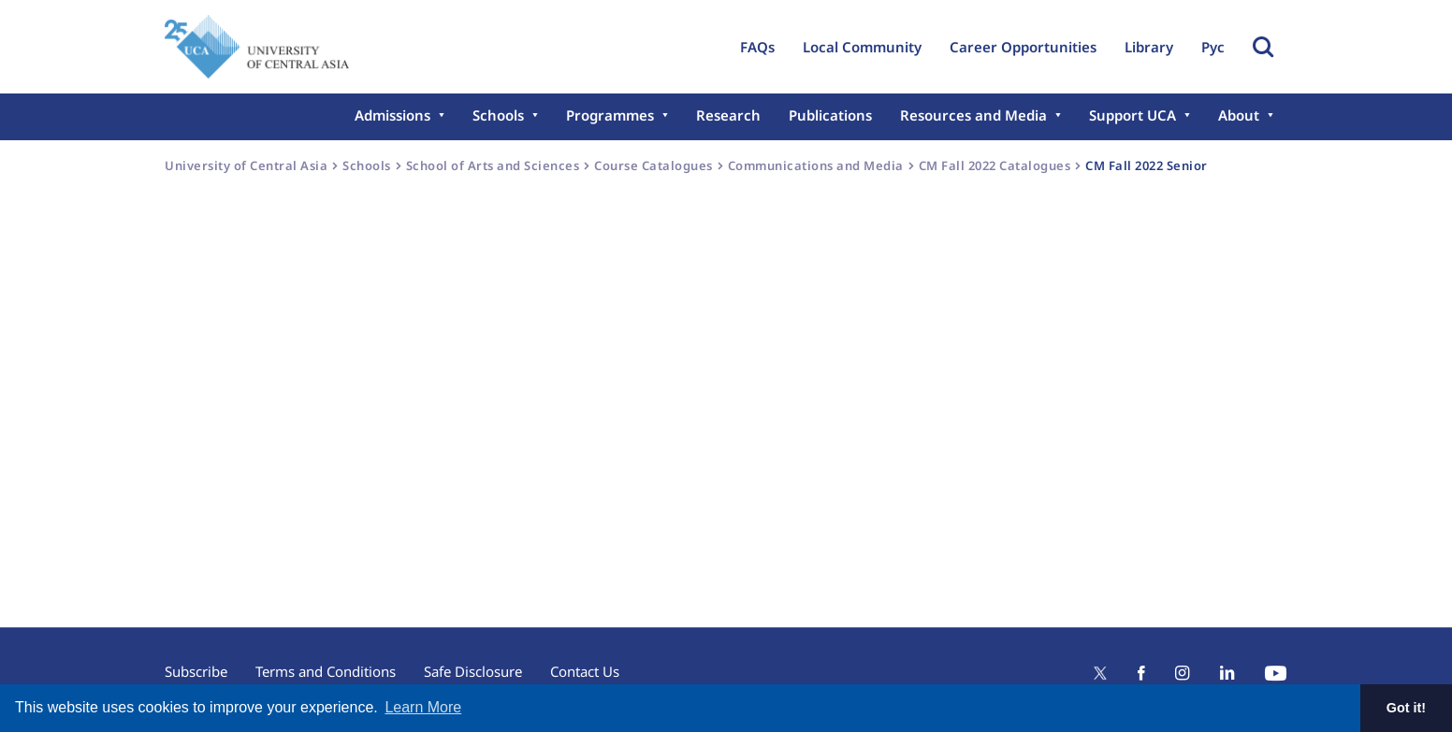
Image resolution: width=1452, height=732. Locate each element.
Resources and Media (973, 115)
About (1238, 115)
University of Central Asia (246, 165)
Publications (830, 115)
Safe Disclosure (473, 671)
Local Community (862, 46)
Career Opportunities (1023, 46)
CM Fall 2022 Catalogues (995, 165)
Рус (1213, 46)
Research (728, 115)
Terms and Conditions (325, 671)
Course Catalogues (653, 165)
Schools (498, 115)
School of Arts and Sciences (493, 165)
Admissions (392, 115)
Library (1149, 46)
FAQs (757, 46)
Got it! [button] (1406, 707)
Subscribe (196, 671)
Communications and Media (816, 165)
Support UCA (1132, 115)
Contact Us (584, 671)
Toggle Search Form (1263, 46)
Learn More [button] (423, 707)
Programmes (610, 115)
